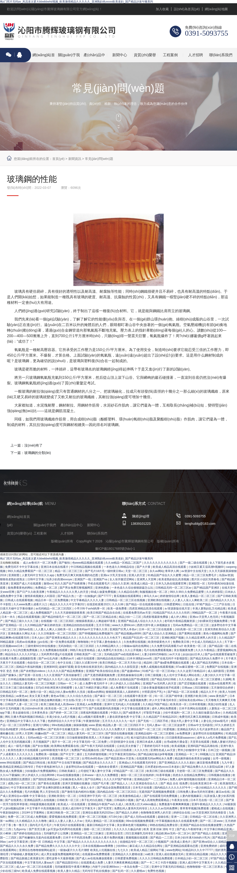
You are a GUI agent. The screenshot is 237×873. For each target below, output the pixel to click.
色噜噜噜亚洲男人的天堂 (156, 812)
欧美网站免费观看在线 (65, 746)
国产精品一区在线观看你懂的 (144, 604)
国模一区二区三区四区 (98, 829)
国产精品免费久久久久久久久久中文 (58, 846)
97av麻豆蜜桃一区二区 (190, 666)
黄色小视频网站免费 (216, 633)
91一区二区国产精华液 (168, 696)
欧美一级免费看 (117, 608)
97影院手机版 (152, 712)
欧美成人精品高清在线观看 (170, 567)
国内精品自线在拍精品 (111, 658)
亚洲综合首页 (115, 833)
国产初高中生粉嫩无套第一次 (66, 729)
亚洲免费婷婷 (209, 846)
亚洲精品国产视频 (131, 766)
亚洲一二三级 (179, 816)
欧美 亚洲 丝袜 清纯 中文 (159, 829)
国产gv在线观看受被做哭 (220, 654)
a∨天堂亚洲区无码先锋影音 (209, 812)
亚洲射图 (14, 575)
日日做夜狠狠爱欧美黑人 (82, 737)
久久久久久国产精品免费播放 (65, 671)
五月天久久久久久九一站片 (119, 721)
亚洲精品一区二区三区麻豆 (88, 833)
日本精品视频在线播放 (22, 679)
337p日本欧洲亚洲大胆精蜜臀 (54, 687)
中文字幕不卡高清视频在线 (44, 808)
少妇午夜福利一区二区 (177, 712)
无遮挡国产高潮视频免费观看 (157, 791)
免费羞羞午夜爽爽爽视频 (174, 804)
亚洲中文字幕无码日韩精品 (168, 866)
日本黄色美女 (40, 712)
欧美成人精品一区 (142, 583)
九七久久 (123, 850)
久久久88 (118, 604)
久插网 (227, 679)
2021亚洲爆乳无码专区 (139, 833)
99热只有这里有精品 (83, 650)
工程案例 (170, 55)
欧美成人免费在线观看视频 (39, 871)
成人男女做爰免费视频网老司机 (61, 854)
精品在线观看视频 (29, 616)
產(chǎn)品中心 (94, 57)
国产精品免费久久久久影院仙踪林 (203, 766)
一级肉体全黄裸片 (107, 766)
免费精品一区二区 (46, 587)
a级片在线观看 (86, 658)
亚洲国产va (100, 579)
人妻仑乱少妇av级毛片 (215, 721)
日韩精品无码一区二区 (14, 691)
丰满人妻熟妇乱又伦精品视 (209, 608)
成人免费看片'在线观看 (124, 687)
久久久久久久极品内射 (128, 829)
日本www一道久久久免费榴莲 (100, 775)
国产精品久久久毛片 (51, 679)
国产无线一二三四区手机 (153, 721)
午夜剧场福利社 (10, 812)
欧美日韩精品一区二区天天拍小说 (121, 662)
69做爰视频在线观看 (43, 804)
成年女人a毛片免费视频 (212, 737)
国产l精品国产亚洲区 (207, 587)
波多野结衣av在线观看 (80, 766)
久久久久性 (141, 750)
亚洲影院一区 (197, 583)
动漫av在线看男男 (220, 683)
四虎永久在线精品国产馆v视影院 (129, 679)
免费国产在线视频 (217, 666)
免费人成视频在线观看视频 (157, 666)
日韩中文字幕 (36, 579)
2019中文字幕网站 (33, 812)
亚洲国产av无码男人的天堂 (160, 683)
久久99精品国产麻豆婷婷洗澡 (43, 625)
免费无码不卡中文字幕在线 (22, 567)
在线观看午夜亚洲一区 (138, 696)
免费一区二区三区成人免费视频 (27, 816)
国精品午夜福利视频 (29, 666)
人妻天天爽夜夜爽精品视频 (122, 862)
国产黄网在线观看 (190, 633)
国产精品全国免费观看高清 (114, 787)
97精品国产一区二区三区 (129, 771)
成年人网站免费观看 (164, 708)
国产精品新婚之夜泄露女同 (28, 858)
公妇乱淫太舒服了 (128, 746)
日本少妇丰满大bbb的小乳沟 (193, 837)
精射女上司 (122, 737)
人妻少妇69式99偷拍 (154, 654)
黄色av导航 (58, 696)
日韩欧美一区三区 (68, 800)
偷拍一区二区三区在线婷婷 (138, 775)
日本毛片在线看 (143, 787)
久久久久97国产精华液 (118, 779)
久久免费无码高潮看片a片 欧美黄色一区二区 (179, 646)
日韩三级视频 (153, 675)
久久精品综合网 (128, 591)
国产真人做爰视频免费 (133, 700)
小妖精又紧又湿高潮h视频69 (206, 567)
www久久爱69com (124, 625)
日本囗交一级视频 (219, 750)
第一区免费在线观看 (63, 641)
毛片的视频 (31, 791)
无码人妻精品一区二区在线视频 (105, 821)
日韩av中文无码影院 (201, 725)
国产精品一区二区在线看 (183, 691)
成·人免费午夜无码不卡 (94, 683)
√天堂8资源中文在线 (122, 741)
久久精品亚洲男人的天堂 (201, 637)
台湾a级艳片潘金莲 (176, 741)
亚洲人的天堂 (137, 575)
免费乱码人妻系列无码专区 (131, 808)
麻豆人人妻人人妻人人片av (66, 821)
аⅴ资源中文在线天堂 (194, 571)
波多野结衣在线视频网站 (208, 733)
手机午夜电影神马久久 (50, 766)
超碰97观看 (66, 666)
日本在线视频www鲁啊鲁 (98, 846)
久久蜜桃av (138, 871)
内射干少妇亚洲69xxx (106, 866)
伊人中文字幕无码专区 (163, 700)
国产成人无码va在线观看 (140, 816)
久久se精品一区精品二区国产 (123, 562)
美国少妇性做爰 (218, 704)
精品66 (148, 662)
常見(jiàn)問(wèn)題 (99, 159)
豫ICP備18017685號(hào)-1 (115, 548)
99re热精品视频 (62, 725)
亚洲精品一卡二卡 (186, 754)
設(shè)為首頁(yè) (187, 9)
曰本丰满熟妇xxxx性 (140, 658)
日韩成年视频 (220, 716)
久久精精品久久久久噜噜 (31, 821)
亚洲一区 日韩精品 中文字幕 (48, 841)
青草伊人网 (172, 571)
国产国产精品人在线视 (206, 833)
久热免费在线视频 (135, 641)
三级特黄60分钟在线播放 (41, 646)
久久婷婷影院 (215, 591)
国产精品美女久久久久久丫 (100, 762)
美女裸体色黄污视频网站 (132, 825)
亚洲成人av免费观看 (90, 704)
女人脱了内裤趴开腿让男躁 (92, 687)
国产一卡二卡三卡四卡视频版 (159, 862)
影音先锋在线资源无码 (89, 666)
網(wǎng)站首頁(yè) (43, 57)
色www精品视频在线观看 (88, 562)
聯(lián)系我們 (220, 55)
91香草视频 (163, 775)
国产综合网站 (93, 779)
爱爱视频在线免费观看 (63, 816)
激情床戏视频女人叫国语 (40, 596)
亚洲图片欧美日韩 (196, 696)
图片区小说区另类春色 (205, 579)
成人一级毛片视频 (19, 746)
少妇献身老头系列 (71, 779)
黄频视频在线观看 (137, 837)
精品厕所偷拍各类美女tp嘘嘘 (193, 758)
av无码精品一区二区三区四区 (54, 608)
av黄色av (22, 696)
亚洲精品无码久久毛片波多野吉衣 (198, 729)
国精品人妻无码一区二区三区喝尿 (34, 683)
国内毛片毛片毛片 (41, 825)
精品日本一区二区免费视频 (52, 600)
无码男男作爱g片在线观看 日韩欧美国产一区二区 (71, 654)
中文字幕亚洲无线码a (122, 754)
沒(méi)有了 (33, 445)
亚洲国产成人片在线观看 (26, 583)
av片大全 (175, 654)
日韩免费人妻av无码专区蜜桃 (195, 791)
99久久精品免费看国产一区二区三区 (30, 571)
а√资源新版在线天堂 (178, 608)
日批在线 (189, 604)
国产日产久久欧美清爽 (31, 591)
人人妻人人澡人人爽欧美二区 (190, 600)
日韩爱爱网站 (172, 604)
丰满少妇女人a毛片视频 (61, 716)
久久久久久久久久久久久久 (161, 562)
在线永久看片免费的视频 (108, 837)
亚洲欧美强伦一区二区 (62, 796)
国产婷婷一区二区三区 (64, 712)
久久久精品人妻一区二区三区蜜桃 (200, 679)
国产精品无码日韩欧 (164, 679)
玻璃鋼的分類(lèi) (37, 453)
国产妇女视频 (41, 746)
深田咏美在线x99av (191, 700)
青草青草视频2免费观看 (195, 808)
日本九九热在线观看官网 (171, 583)
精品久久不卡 (209, 691)
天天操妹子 (106, 737)
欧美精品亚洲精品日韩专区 (17, 766)
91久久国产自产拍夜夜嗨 (70, 583)
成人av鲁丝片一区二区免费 (40, 562)
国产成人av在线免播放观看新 (94, 858)
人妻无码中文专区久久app (38, 575)
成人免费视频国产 (41, 612)
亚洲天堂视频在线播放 (76, 783)
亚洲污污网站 (41, 725)
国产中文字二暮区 (71, 754)
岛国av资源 (226, 575)
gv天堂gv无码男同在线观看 (65, 829)
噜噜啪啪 (83, 641)
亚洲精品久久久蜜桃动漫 (127, 854)
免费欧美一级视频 (47, 754)
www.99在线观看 (11, 762)
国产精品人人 (120, 783)
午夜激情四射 (91, 721)
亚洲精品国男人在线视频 (39, 800)
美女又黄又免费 (39, 696)
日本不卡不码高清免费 (77, 837)
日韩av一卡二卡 (67, 683)
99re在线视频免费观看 (140, 821)
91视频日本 (99, 679)
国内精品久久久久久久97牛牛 (173, 787)
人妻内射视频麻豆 (191, 796)
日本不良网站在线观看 (193, 708)
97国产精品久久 (220, 858)
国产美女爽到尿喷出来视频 (54, 787)
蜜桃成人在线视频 (222, 808)
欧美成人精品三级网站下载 (148, 850)
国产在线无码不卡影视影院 (171, 658)
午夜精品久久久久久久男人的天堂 (68, 591)
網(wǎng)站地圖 (216, 9)
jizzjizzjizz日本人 (193, 654)
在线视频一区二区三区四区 (58, 621)
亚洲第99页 (51, 666)
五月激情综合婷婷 (222, 687)
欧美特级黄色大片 (159, 641)
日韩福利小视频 (124, 800)
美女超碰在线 (21, 712)
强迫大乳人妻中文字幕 (185, 721)
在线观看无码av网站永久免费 (154, 758)
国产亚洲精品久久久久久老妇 (177, 762)
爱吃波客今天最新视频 (60, 858)
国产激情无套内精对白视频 (79, 791)
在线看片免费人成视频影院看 (18, 658)
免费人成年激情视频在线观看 (188, 779)
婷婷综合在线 (182, 812)
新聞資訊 (74, 159)
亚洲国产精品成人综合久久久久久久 (140, 621)
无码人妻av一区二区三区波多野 (166, 725)
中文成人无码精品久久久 (207, 641)
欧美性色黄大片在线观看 (23, 750)
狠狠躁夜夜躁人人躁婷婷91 (123, 691)
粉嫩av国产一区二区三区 (51, 733)
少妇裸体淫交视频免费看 (212, 621)
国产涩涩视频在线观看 (192, 683)
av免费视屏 (183, 733)
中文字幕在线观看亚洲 (136, 708)
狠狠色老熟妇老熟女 (13, 579)
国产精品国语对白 (67, 862)
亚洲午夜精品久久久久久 (207, 804)
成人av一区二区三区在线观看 (34, 866)
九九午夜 (227, 762)
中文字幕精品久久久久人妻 (88, 600)
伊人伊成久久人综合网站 (125, 683)
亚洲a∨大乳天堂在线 (113, 575)
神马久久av (151, 596)
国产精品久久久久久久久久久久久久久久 (92, 841)
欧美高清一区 (178, 704)
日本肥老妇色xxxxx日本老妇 (162, 766)
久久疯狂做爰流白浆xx (207, 712)
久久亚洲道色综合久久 (144, 783)
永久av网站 (157, 571)
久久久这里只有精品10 (191, 671)
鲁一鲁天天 (20, 825)
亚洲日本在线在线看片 (55, 567)
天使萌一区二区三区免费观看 (195, 771)
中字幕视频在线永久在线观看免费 (177, 821)
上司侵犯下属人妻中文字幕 (95, 771)
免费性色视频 (156, 871)
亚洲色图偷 (102, 587)
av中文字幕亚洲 (18, 841)
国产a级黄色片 (132, 712)
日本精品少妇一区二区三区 (192, 858)
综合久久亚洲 (121, 583)
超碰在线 (163, 816)
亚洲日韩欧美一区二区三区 (64, 812)
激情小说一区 (38, 691)
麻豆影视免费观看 (208, 762)
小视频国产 (162, 841)
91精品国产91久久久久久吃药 (172, 612)
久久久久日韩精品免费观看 (156, 858)
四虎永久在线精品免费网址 (190, 775)
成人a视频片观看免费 (91, 716)
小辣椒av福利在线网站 (135, 646)
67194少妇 (116, 816)
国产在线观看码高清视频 (104, 708)
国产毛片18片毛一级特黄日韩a (104, 571)
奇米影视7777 (78, 708)
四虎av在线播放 (26, 641)
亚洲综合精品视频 (197, 854)
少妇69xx (121, 846)
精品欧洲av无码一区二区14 (173, 833)
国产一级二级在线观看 (194, 562)
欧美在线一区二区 (56, 708)
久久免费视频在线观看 (54, 650)
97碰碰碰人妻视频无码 (25, 854)
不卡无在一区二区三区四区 (100, 700)
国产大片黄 (144, 567)
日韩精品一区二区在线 (204, 816)
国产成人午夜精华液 (189, 829)
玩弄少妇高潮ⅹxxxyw (59, 579)
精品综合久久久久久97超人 (22, 654)
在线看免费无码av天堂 (137, 612)
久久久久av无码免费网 (164, 808)
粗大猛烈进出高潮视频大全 (148, 737)
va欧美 (149, 854)
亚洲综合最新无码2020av (98, 812)
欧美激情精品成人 (130, 796)
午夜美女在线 (180, 800)
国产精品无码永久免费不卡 (207, 658)
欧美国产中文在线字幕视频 (65, 762)
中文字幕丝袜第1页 (23, 787)
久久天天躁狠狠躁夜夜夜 (70, 612)
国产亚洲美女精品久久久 (61, 637)
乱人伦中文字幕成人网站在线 (182, 675)
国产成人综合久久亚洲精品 (160, 633)
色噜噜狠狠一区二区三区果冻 (205, 866)
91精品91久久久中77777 (197, 850)
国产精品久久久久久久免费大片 (106, 729)
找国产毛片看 (101, 783)
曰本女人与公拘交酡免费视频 (19, 650)
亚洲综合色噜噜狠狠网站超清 (37, 850)
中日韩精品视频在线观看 (86, 567)
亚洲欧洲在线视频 (158, 600)
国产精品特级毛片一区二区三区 (62, 616)
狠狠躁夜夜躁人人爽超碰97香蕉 (96, 621)
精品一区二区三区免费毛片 (200, 575)
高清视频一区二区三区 (66, 758)
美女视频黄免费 (184, 650)
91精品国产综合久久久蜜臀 (164, 575)
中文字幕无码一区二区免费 (90, 741)
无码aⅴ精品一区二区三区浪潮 (46, 737)
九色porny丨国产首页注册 (29, 829)
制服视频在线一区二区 (154, 591)
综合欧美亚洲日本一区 (204, 783)
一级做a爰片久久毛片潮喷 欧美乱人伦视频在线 (86, 850)
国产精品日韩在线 (34, 762)
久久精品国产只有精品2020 (160, 716)
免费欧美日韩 (181, 641)
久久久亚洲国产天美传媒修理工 (63, 675)
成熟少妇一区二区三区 (22, 783)
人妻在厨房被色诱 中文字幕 (124, 716)
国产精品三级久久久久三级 (22, 621)
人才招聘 (195, 55)
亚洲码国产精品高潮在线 (203, 746)
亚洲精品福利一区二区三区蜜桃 (155, 733)
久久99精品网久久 (108, 646)
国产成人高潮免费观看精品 (153, 800)
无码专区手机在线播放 (96, 871)
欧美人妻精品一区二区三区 (199, 596)
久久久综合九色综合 (80, 696)
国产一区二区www (211, 821)
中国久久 (116, 712)
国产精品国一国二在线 (223, 646)
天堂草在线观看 (200, 741)
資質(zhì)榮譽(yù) (145, 57)
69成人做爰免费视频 (103, 591)
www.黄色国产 (218, 696)
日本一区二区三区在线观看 (156, 629)
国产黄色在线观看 (49, 783)
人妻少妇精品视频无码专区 (33, 758)
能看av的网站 (95, 691)
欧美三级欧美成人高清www (58, 704)
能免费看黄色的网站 (21, 587)
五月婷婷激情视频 (95, 754)
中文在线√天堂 (72, 700)
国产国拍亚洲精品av (46, 779)
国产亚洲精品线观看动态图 (182, 846)
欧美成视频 (179, 746)
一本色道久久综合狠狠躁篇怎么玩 (132, 587)
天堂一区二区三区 (136, 571)
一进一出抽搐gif (86, 596)
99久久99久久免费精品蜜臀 (187, 591)
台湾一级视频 (221, 758)
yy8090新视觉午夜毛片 (55, 750)
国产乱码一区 (121, 871)
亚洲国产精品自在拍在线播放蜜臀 (201, 825)
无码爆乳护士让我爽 (56, 833)
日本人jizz (38, 637)
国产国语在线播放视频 (119, 733)
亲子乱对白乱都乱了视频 (96, 800)
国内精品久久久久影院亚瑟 (122, 666)
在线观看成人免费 (92, 862)
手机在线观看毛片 (99, 583)
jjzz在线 (43, 641)
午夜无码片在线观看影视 (69, 825)
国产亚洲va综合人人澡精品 (210, 841)
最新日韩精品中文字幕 (101, 825)
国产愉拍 (65, 562)
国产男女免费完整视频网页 (76, 587)
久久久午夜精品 (205, 650)
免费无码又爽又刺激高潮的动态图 (77, 575)
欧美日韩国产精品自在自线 (104, 612)
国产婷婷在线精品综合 (27, 833)
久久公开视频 (133, 650)
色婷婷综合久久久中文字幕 (65, 721)
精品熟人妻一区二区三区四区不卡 (124, 725)
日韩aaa (187, 687)
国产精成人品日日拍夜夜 (117, 750)
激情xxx (48, 583)
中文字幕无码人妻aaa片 (40, 862)
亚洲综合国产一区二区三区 (145, 729)
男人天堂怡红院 (50, 791)
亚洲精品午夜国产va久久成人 (106, 804)
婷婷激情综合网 (170, 596)
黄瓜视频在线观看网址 (128, 596)
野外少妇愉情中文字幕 (192, 750)
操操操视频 (80, 725)
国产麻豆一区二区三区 (108, 696)
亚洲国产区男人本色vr (123, 629)
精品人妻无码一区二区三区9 (86, 733)
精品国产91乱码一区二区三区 (141, 637)
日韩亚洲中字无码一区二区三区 (98, 796)
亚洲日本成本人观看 (149, 741)
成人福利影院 (216, 671)
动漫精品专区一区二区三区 (137, 841)
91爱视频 (169, 729)
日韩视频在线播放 (219, 775)
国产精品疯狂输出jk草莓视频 (156, 754)
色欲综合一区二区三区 (41, 662)
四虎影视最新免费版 (156, 616)
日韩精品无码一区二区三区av (173, 587)
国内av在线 (26, 629)
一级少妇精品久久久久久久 (210, 787)
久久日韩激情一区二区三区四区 (58, 633)
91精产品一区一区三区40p (159, 671)
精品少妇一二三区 (130, 616)
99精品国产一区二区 (205, 612)
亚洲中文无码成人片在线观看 (122, 704)
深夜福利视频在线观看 (94, 712)
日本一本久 (8, 616)
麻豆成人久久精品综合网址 (146, 846)
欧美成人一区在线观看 (72, 804)
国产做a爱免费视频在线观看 (172, 662)
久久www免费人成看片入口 (30, 604)
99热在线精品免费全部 (164, 825)
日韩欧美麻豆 (67, 771)
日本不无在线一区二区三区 (207, 800)
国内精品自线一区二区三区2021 (117, 791)
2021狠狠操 (202, 687)
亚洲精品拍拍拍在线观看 (78, 625)
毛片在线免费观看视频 (158, 650)
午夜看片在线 (228, 612)
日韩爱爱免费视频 (126, 858)
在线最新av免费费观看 (96, 854)
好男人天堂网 (25, 733)
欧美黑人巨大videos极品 (141, 804)
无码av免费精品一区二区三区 (191, 625)
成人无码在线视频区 (78, 679)
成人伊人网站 (179, 616)
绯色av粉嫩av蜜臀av (33, 729)
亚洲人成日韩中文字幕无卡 (79, 808)
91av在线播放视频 (68, 775)
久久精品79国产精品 (156, 704)
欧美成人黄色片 (181, 841)
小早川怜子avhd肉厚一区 (90, 608)
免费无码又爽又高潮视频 (194, 716)
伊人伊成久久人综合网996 (38, 775)
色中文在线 (64, 662)
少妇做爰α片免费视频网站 (41, 771)
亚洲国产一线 (83, 579)
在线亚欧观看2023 (98, 604)
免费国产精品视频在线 (85, 750)
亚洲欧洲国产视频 (173, 637)
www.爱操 (95, 725)
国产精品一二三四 (161, 837)
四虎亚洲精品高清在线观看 (146, 608)
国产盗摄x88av (131, 671)
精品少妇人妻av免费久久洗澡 (67, 691)
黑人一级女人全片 (83, 787)
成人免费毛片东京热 (110, 650)
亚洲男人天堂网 (147, 579)
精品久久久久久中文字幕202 (67, 604)
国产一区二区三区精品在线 (100, 616)
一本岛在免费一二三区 (135, 866)
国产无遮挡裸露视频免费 (100, 675)
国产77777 (105, 596)
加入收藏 (162, 9)
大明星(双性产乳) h (154, 691)
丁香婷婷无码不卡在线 (155, 746)
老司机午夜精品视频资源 (180, 621)
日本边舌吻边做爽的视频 (45, 700)
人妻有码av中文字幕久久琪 (91, 629)
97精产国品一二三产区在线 (213, 604)
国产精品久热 (66, 596)
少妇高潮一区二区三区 (189, 629)
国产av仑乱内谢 (48, 658)
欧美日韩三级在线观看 (161, 771)
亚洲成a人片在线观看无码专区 (138, 762)
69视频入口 (207, 754)
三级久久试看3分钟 (85, 662)
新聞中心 (119, 55)
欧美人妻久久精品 (69, 871)
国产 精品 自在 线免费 (174, 783)
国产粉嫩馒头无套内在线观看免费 (40, 837)
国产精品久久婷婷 (127, 812)
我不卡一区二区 (62, 741)
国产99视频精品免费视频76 (96, 633)
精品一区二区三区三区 (69, 571)
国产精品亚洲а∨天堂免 (120, 758)
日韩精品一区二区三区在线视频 (126, 600)
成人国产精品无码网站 (205, 662)
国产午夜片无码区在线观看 (98, 746)
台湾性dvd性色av (93, 758)
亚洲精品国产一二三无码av (151, 779)
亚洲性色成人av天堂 (163, 750)
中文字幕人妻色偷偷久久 (106, 641)
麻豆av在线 (223, 791)
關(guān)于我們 (69, 57)
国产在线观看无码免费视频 (161, 796)
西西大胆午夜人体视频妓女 (154, 625)
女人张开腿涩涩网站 (122, 579)
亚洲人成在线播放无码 (170, 854)
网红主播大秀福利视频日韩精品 (25, 716)
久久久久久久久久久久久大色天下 (100, 637)
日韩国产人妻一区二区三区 (22, 704)
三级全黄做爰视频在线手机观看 (160, 687)
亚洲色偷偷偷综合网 (130, 675)
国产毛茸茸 (105, 808)
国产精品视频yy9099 (128, 633)
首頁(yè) (58, 159)
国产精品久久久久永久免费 (17, 846)
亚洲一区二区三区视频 (93, 816)
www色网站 (173, 850)
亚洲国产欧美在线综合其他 (103, 671)
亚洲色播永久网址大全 (22, 633)
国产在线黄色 (13, 800)
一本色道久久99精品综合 (119, 567)
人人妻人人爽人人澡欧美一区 (53, 629)
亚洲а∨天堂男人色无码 (204, 616)
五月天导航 (103, 625)
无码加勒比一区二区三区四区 (76, 646)
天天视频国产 (41, 741)
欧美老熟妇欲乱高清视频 (174, 579)
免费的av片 (67, 658)
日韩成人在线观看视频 (19, 600)
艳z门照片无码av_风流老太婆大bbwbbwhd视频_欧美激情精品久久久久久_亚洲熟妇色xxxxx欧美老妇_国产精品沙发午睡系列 (76, 1)
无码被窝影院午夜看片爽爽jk (73, 866)
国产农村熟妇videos (33, 671)
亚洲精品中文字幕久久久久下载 (26, 721)
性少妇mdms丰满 (33, 708)
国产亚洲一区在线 (30, 675)
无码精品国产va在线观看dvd (122, 654)
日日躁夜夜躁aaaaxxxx (180, 737)
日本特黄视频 (197, 704)
